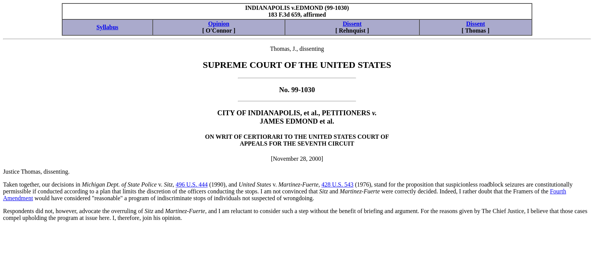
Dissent (352, 23)
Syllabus (107, 27)
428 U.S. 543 (337, 184)
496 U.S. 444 (192, 184)
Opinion (218, 23)
